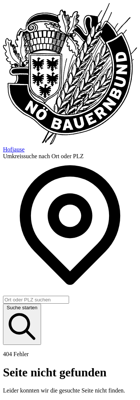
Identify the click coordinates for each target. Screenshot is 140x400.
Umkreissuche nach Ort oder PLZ (43, 156)
